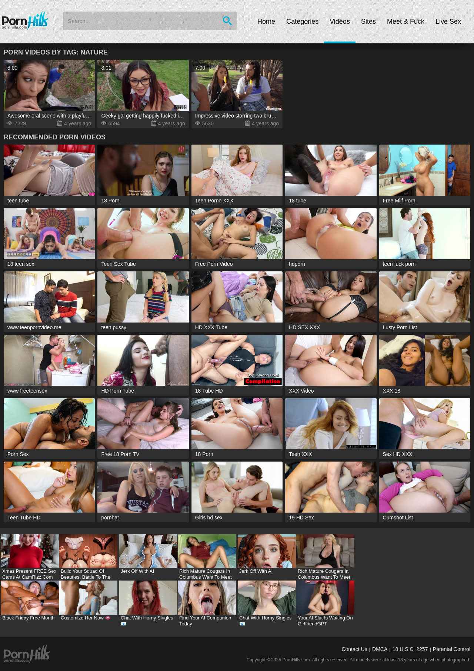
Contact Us (354, 649)
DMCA (379, 649)
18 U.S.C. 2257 (410, 649)
